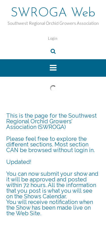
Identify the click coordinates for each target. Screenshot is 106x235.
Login (53, 38)
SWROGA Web (53, 13)
